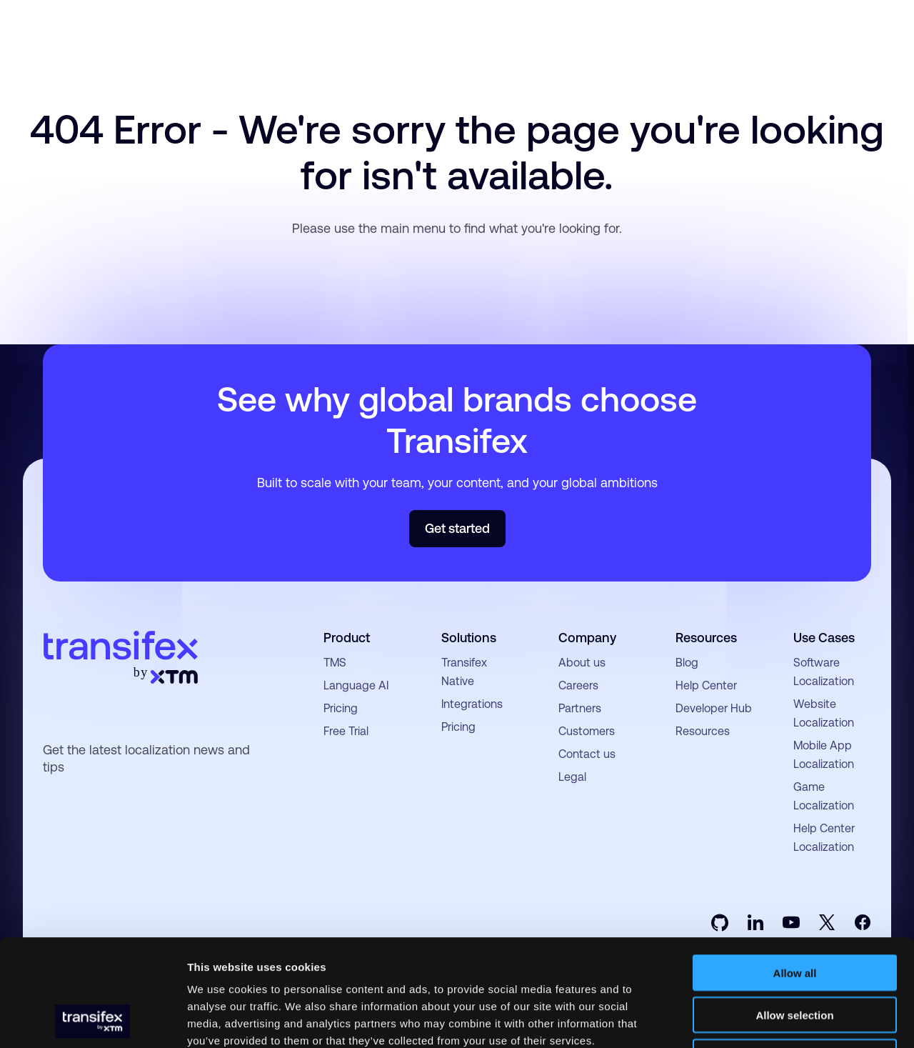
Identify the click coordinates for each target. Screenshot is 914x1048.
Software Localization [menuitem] (823, 672)
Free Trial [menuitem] (345, 731)
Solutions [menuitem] (468, 637)
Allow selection (794, 915)
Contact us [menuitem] (587, 754)
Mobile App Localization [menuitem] (823, 755)
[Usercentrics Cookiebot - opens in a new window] (92, 1020)
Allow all (795, 873)
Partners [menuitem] (579, 708)
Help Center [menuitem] (706, 685)
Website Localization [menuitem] (823, 713)
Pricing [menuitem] (340, 708)
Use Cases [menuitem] (824, 637)
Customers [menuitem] (586, 731)
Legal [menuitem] (572, 777)
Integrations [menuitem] (472, 704)
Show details (749, 1020)
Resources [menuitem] (706, 637)
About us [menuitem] (582, 662)
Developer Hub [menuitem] (714, 708)
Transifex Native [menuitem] (464, 672)
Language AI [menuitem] (355, 685)
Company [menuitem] (587, 637)
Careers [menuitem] (578, 685)
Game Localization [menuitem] (823, 796)
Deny (795, 957)
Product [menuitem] (346, 637)
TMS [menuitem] (334, 662)
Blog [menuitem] (687, 662)
